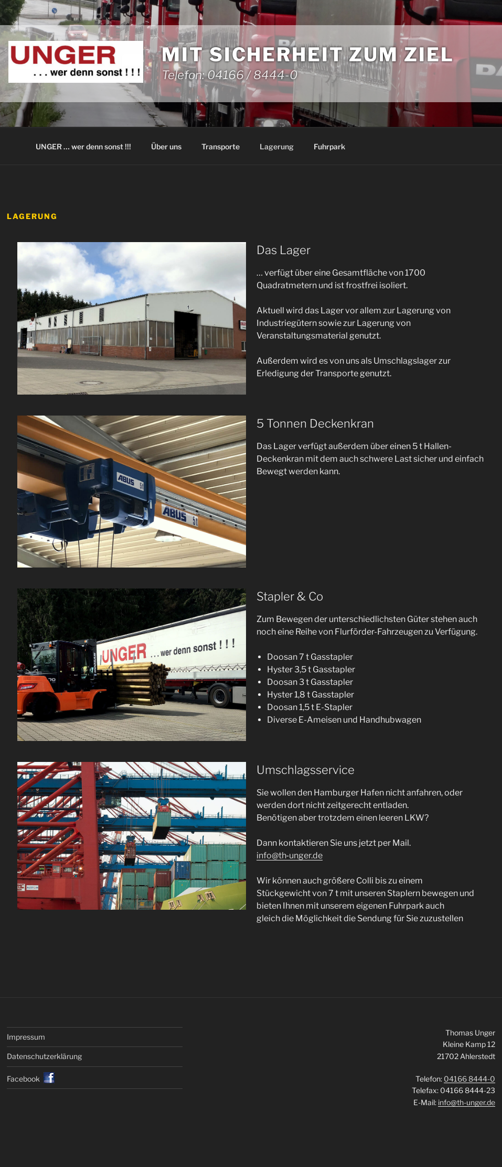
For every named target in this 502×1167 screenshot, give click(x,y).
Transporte (220, 146)
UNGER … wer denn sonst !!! (83, 146)
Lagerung (277, 146)
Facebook (23, 1078)
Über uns (166, 146)
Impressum (26, 1036)
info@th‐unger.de (290, 855)
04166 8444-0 (469, 1078)
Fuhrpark (329, 146)
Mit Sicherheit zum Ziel (308, 54)
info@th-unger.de (466, 1102)
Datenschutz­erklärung (44, 1056)
